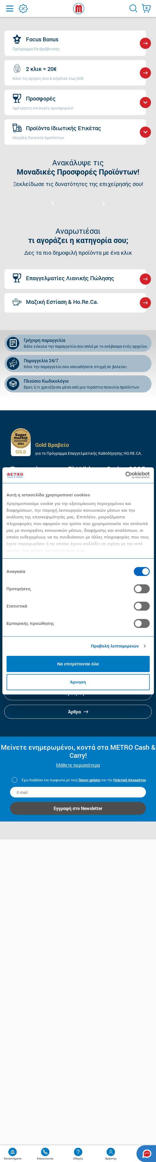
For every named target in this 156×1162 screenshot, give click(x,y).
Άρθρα (78, 712)
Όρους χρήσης (89, 780)
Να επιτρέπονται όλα (78, 663)
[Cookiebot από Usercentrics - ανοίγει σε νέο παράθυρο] (125, 475)
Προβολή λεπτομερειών (115, 646)
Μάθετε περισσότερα (78, 765)
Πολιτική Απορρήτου (129, 780)
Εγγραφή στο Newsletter (78, 808)
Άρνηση (78, 682)
